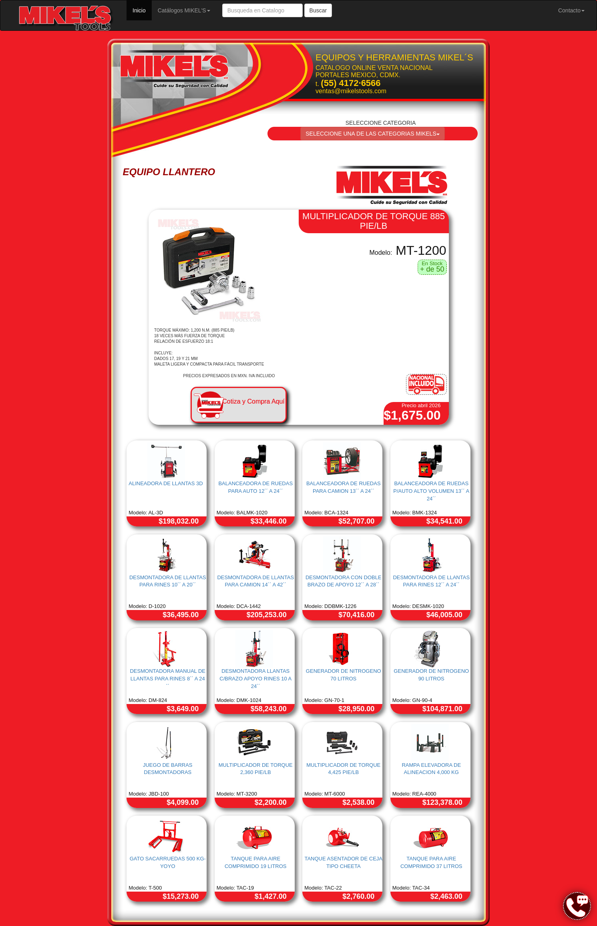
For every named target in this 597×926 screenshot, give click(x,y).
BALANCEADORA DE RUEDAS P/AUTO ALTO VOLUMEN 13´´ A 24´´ (431, 490)
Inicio (142, 10)
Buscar (318, 10)
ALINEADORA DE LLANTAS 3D (166, 483)
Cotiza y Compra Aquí (253, 401)
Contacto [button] (571, 10)
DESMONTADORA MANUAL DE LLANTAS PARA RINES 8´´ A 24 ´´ (167, 678)
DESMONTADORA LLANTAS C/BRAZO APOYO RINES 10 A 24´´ (255, 678)
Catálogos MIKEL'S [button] (184, 10)
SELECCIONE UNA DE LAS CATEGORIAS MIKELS (373, 133)
